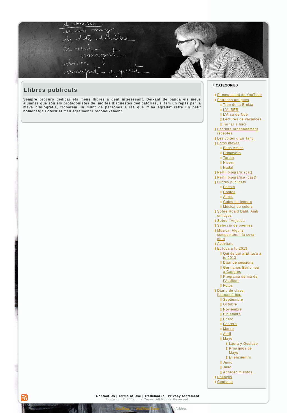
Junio (228, 362)
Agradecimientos (237, 372)
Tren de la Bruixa (238, 105)
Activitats (225, 244)
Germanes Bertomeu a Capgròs (241, 270)
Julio (227, 367)
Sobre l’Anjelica (231, 221)
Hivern (229, 163)
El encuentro (240, 357)
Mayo (227, 339)
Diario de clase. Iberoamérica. (231, 293)
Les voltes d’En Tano (235, 138)
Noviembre (232, 309)
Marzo (228, 329)
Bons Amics (233, 148)
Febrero (230, 324)
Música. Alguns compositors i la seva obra (235, 235)
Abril (227, 334)
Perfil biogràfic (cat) (234, 172)
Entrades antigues (233, 100)
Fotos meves (228, 143)
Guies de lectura (237, 202)
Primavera (232, 153)
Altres (228, 197)
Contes (229, 192)
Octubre (230, 304)
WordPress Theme (147, 408)
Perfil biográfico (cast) (236, 177)
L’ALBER (231, 110)
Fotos (228, 285)
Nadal (228, 168)
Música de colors (238, 207)
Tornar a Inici (234, 124)
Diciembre (232, 314)
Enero (228, 319)
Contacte (225, 382)
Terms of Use (130, 396)
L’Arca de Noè (235, 115)
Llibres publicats (51, 90)
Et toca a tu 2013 (232, 248)
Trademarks (154, 396)
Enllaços (224, 377)
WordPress (122, 408)
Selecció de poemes (235, 225)
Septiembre (233, 300)
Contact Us (105, 396)
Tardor (228, 158)
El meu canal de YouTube (239, 95)
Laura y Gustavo (243, 344)
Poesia (229, 187)
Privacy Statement (183, 396)
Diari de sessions (238, 262)
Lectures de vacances (242, 119)
